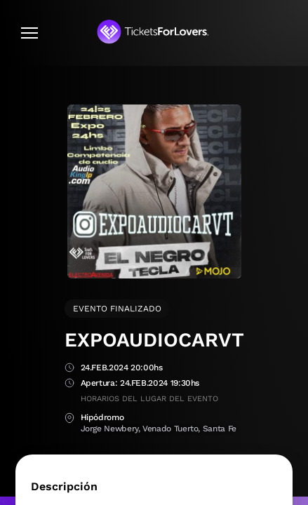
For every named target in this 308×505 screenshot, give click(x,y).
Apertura (69, 384)
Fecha (69, 369)
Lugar (69, 418)
